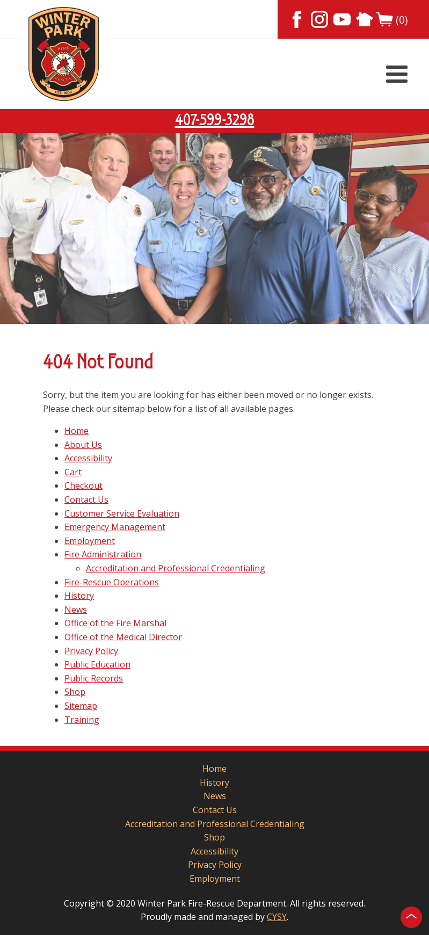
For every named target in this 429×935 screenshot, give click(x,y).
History (79, 595)
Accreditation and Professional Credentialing (175, 568)
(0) (392, 19)
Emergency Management (114, 527)
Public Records (93, 678)
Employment (89, 541)
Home (76, 431)
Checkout (83, 485)
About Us (83, 445)
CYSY (277, 917)
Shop (74, 692)
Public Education (97, 664)
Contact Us (86, 499)
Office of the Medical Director (123, 637)
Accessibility (88, 458)
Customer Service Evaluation (121, 513)
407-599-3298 (215, 120)
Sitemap (80, 706)
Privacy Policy (91, 651)
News (75, 609)
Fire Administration (102, 554)
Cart (73, 472)
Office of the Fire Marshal (115, 623)
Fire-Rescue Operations (111, 582)
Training (81, 720)
